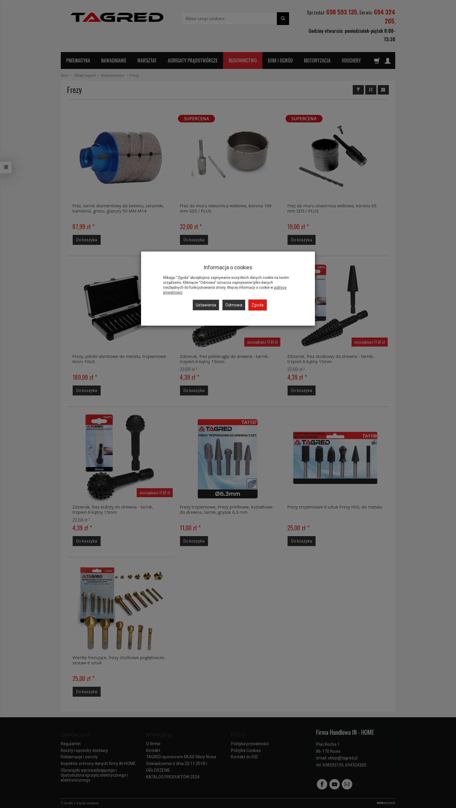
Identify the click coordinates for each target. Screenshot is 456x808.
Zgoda (257, 305)
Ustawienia (206, 305)
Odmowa (233, 305)
